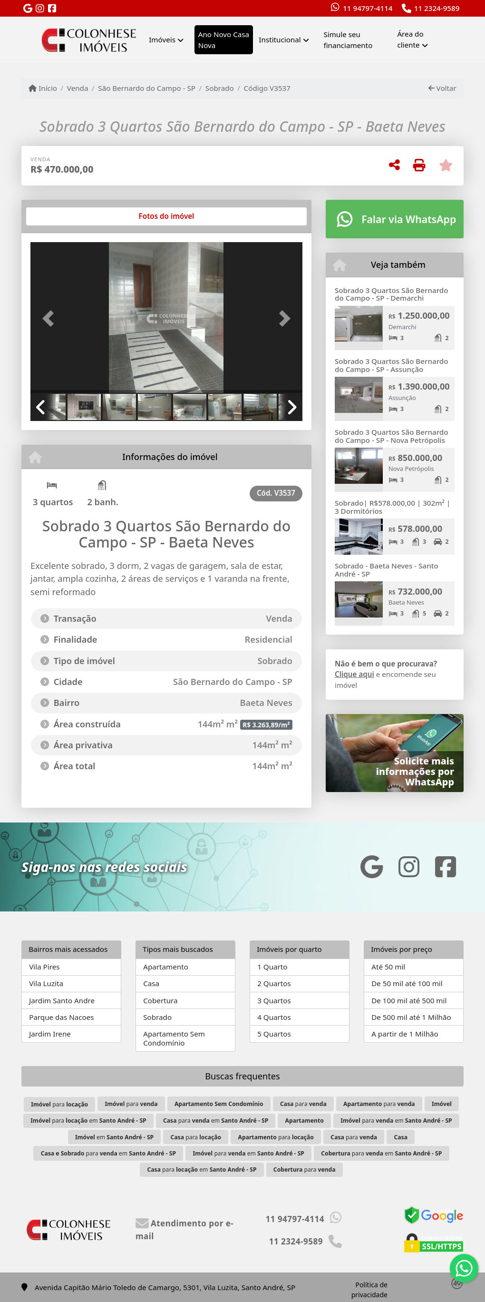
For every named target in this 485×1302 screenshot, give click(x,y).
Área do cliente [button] (410, 39)
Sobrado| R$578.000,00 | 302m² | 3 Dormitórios (392, 507)
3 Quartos (274, 1000)
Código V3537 (267, 88)
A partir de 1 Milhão (404, 1033)
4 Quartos (274, 1017)
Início (43, 88)
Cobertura (160, 1000)
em (114, 1137)
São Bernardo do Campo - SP (146, 88)
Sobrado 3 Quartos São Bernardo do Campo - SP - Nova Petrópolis (391, 436)
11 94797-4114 (367, 8)
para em (88, 1120)
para (59, 1104)
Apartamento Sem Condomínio (174, 1038)
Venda (77, 88)
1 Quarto (272, 966)
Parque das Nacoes (61, 1017)
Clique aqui (354, 674)
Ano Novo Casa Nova (223, 39)
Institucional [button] (280, 39)
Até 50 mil (388, 966)
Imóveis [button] (162, 39)
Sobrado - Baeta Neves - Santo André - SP (386, 569)
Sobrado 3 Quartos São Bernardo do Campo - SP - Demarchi (391, 294)
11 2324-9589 (437, 8)
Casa (151, 983)
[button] (50, 319)
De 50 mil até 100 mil (406, 983)
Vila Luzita (46, 983)
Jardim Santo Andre (62, 1000)
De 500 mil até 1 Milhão (411, 1017)
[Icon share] (27, 8)
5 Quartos (274, 1033)
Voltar (442, 88)
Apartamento (165, 966)
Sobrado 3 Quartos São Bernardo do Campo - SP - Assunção (391, 365)
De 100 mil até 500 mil (408, 1000)
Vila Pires (44, 966)
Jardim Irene (50, 1033)
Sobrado (219, 88)
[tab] (61, 216)
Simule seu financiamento (347, 39)
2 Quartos (274, 983)
